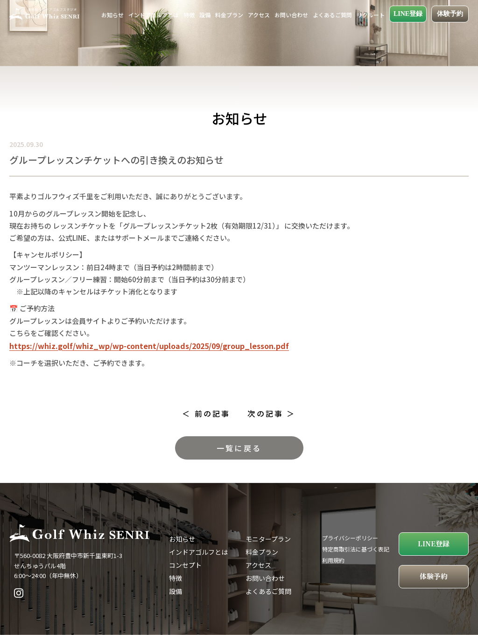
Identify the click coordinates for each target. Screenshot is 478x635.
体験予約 (450, 13)
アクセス (259, 15)
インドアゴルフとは (153, 15)
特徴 (189, 15)
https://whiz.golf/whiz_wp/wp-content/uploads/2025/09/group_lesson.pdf (149, 345)
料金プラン (229, 15)
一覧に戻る (239, 448)
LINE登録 (408, 13)
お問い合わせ (291, 15)
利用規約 (333, 560)
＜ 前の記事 (206, 413)
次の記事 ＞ (271, 413)
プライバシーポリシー (350, 538)
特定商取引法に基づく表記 (355, 549)
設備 (205, 15)
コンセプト (185, 565)
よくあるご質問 (332, 15)
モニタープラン (268, 539)
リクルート (371, 15)
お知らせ (112, 15)
